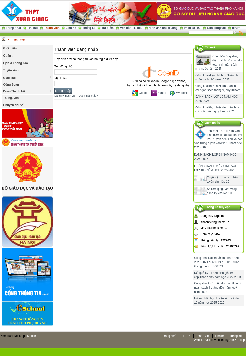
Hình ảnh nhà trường (163, 28)
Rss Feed (241, 33)
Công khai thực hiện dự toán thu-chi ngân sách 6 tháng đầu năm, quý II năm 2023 (217, 288)
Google (140, 92)
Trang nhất (13, 28)
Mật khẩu (60, 78)
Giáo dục (27, 78)
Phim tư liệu (192, 28)
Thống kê (88, 28)
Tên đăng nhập (64, 66)
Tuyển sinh (27, 70)
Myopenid (178, 92)
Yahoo (158, 92)
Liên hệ (71, 28)
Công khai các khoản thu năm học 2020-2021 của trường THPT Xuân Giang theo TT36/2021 (216, 262)
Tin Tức (32, 28)
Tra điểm (107, 28)
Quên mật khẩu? (88, 95)
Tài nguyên (27, 98)
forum (236, 28)
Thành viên (51, 28)
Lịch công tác (216, 28)
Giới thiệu (27, 48)
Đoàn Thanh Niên (27, 91)
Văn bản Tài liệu (131, 28)
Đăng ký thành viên (65, 95)
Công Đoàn (27, 84)
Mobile (31, 336)
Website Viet (202, 340)
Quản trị (27, 55)
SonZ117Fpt (237, 340)
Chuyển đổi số (13, 105)
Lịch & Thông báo (27, 63)
